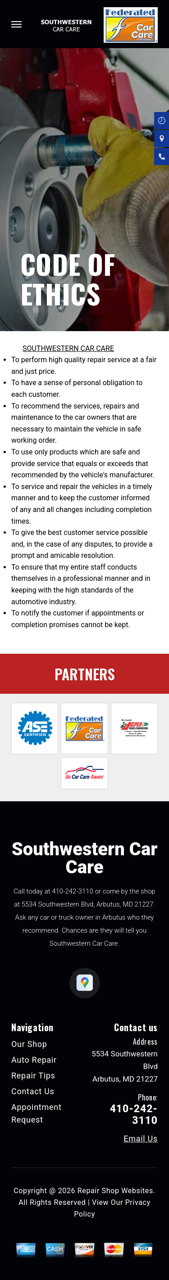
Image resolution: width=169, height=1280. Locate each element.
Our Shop (29, 1044)
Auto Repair (34, 1059)
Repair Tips (33, 1075)
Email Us (140, 1139)
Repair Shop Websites (115, 1190)
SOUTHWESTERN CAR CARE (68, 348)
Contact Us (33, 1091)
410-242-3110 (72, 891)
